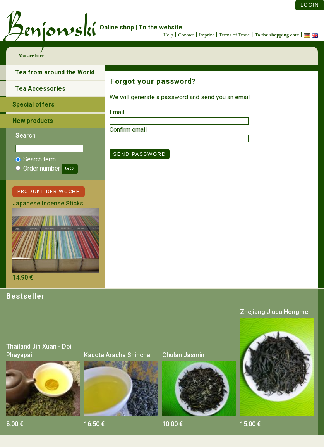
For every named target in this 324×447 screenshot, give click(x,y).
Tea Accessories (40, 88)
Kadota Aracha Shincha (117, 355)
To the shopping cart (277, 35)
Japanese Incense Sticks (47, 203)
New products (32, 120)
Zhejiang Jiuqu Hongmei (275, 312)
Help (168, 35)
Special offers (33, 104)
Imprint (206, 35)
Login (309, 5)
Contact (186, 35)
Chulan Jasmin (183, 355)
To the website (160, 27)
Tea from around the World (54, 72)
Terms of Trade (234, 35)
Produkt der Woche (48, 191)
